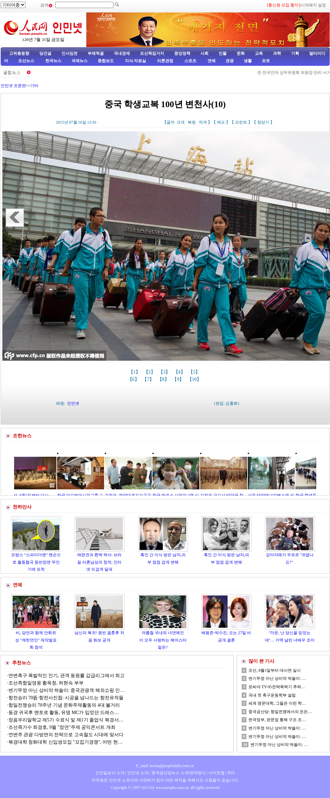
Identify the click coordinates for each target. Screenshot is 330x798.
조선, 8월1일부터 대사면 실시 (274, 670)
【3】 (165, 371)
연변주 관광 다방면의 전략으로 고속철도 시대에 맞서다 (66, 734)
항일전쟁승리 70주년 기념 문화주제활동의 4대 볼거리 (64, 705)
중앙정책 (182, 53)
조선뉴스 (26, 60)
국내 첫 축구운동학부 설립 (272, 695)
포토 (266, 60)
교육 (259, 53)
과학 (277, 53)
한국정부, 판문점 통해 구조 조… (277, 719)
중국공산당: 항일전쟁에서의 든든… (280, 711)
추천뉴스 (21, 662)
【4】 (180, 371)
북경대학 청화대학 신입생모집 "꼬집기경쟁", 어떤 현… (65, 742)
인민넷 (73, 403)
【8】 (164, 379)
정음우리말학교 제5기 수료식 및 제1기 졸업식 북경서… (66, 719)
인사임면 (69, 53)
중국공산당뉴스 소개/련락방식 (178, 772)
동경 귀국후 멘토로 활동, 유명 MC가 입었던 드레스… (63, 712)
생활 (248, 60)
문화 (241, 53)
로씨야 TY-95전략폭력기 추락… (276, 686)
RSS (231, 772)
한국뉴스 (53, 60)
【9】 (178, 379)
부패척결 (96, 53)
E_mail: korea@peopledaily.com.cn (165, 765)
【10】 (195, 379)
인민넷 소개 (137, 772)
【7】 (148, 379)
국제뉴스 (80, 60)
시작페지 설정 (313, 5)
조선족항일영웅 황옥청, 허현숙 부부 (46, 682)
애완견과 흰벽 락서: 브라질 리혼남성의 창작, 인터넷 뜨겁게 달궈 (99, 562)
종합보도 (106, 60)
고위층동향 (19, 53)
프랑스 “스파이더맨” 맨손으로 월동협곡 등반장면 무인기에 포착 (36, 562)
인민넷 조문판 (13, 85)
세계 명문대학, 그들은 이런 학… (277, 703)
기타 (34, 85)
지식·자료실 (136, 60)
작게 (203, 122)
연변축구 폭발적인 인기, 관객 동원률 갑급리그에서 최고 (66, 675)
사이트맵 (216, 772)
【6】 (134, 379)
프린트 (241, 122)
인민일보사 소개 (110, 772)
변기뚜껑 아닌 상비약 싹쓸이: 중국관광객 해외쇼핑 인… (66, 690)
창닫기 (263, 122)
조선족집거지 (152, 53)
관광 (230, 60)
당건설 (45, 53)
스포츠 (189, 60)
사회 (204, 53)
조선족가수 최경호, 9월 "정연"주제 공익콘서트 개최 (61, 727)
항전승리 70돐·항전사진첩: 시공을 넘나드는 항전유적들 (66, 697)
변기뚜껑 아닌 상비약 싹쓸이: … (277, 678)
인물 (223, 53)
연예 (211, 60)
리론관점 (165, 60)
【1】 (135, 371)
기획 (295, 53)
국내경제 (122, 53)
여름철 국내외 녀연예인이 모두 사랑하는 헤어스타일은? (163, 640)
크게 (181, 122)
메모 (221, 122)
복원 (192, 122)
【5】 (194, 371)
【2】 (150, 371)
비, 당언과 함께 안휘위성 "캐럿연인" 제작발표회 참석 (36, 640)
